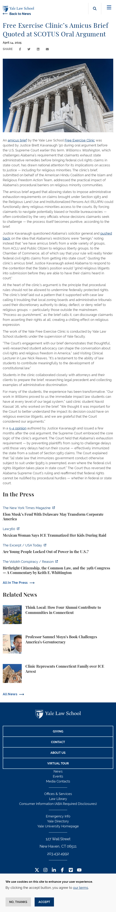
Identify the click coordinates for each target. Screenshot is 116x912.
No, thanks (18, 902)
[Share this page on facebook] (20, 49)
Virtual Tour (58, 763)
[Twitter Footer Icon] (37, 870)
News (58, 771)
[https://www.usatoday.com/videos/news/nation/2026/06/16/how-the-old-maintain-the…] (58, 548)
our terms (80, 888)
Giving (58, 731)
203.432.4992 (58, 853)
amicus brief (17, 140)
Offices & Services (58, 794)
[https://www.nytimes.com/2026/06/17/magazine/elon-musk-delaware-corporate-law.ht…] (58, 513)
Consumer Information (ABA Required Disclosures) (58, 804)
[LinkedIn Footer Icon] (54, 870)
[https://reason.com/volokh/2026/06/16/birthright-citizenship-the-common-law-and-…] (58, 567)
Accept (44, 902)
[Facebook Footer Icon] (62, 870)
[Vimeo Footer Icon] (70, 870)
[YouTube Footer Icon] (79, 870)
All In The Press (15, 583)
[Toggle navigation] (109, 7)
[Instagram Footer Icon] (45, 870)
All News (10, 694)
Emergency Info (58, 816)
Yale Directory (58, 821)
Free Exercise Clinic (80, 140)
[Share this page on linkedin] (38, 49)
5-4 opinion (17, 428)
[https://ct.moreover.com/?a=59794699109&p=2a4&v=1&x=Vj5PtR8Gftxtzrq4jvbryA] (58, 532)
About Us (58, 753)
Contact (58, 742)
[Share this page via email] (47, 49)
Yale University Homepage (58, 826)
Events (58, 776)
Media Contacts (58, 781)
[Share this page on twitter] (28, 49)
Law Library (58, 799)
